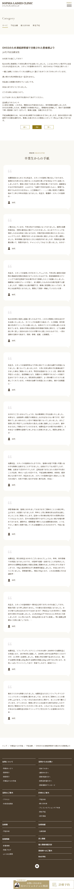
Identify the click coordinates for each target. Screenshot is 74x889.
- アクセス (6, 796)
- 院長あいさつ (8, 764)
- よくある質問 (8, 853)
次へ (49, 127)
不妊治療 (14, 25)
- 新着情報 (6, 844)
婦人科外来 (25, 25)
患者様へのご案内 (45, 850)
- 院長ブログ (7, 848)
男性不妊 (36, 25)
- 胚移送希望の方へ (45, 777)
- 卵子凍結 (42, 814)
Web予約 (42, 856)
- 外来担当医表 (8, 800)
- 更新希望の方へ (44, 772)
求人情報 (41, 837)
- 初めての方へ (44, 764)
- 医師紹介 (6, 768)
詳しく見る (37, 187)
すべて (5, 25)
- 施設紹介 (6, 772)
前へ (25, 127)
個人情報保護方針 (45, 843)
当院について (7, 757)
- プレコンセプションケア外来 (50, 805)
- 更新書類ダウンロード (47, 781)
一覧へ (37, 127)
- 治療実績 (42, 829)
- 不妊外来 (42, 796)
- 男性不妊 (42, 809)
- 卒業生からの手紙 (9, 777)
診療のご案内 (43, 789)
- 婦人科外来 (43, 800)
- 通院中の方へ (44, 768)
